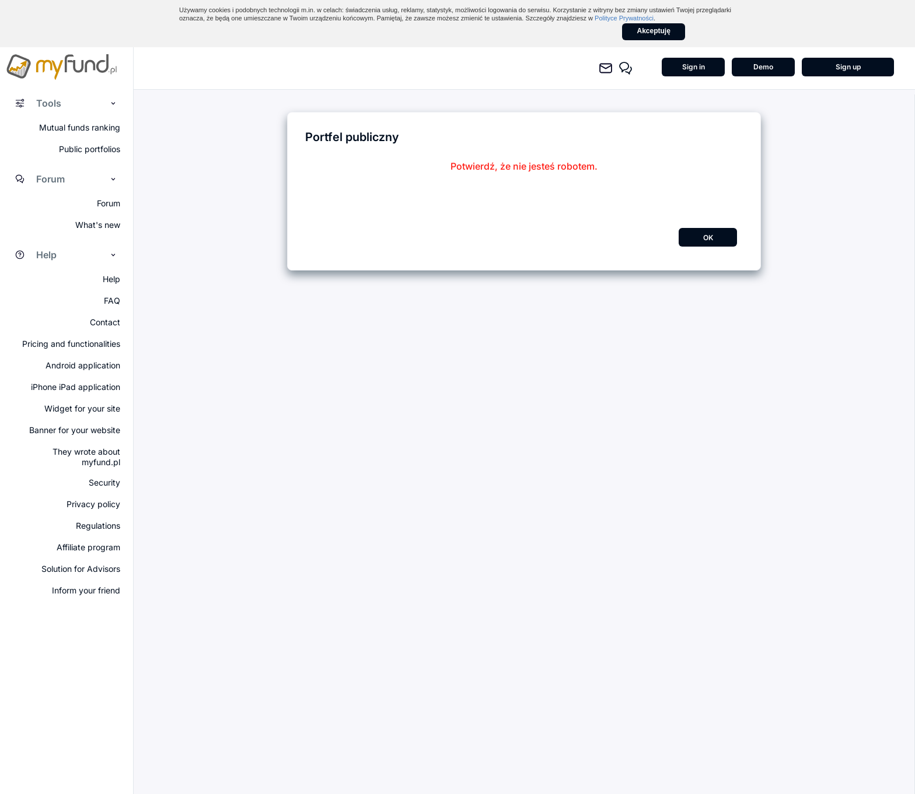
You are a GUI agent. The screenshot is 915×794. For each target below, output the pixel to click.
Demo (763, 66)
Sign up (848, 66)
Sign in (693, 66)
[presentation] (524, 194)
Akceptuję (653, 31)
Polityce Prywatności (624, 18)
